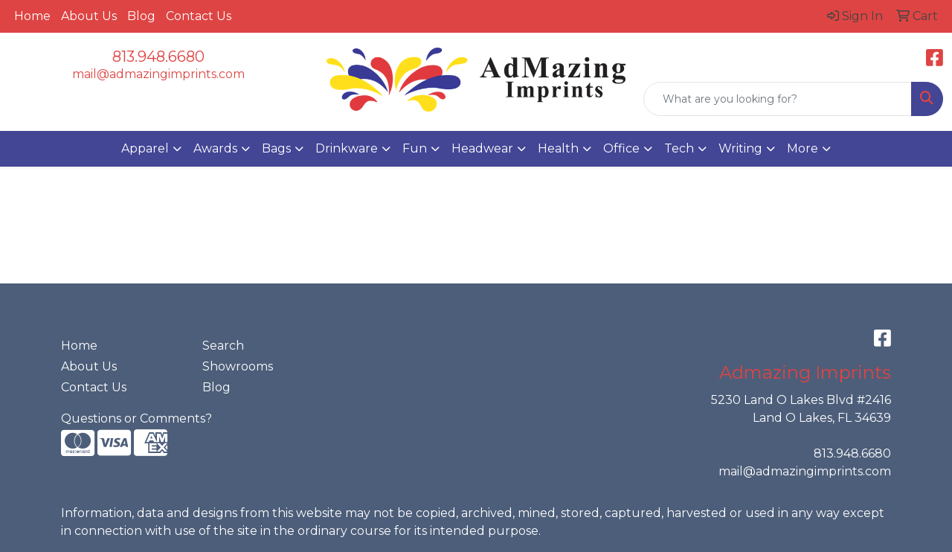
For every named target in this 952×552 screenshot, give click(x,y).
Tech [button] (679, 148)
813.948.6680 (158, 56)
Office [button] (621, 148)
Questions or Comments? (136, 418)
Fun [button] (414, 148)
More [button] (802, 148)
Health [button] (558, 148)
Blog (141, 16)
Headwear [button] (482, 148)
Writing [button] (740, 148)
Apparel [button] (145, 148)
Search (223, 345)
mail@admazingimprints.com (158, 74)
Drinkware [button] (346, 148)
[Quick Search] (777, 99)
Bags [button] (276, 148)
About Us (89, 16)
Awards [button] (215, 148)
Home (32, 16)
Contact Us (198, 16)
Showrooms (237, 366)
